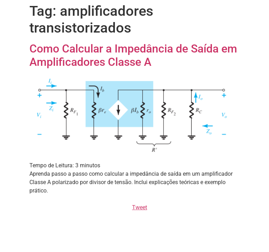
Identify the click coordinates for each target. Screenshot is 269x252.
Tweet (139, 207)
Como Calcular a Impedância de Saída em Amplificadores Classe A (133, 55)
